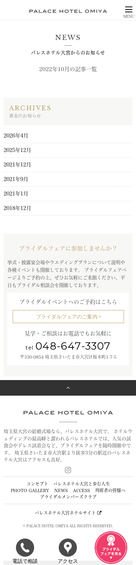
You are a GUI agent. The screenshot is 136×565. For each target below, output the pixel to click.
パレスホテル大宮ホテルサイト (68, 513)
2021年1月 (16, 193)
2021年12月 (17, 164)
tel (68, 348)
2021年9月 (16, 179)
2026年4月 (16, 135)
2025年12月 (17, 150)
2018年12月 (17, 208)
